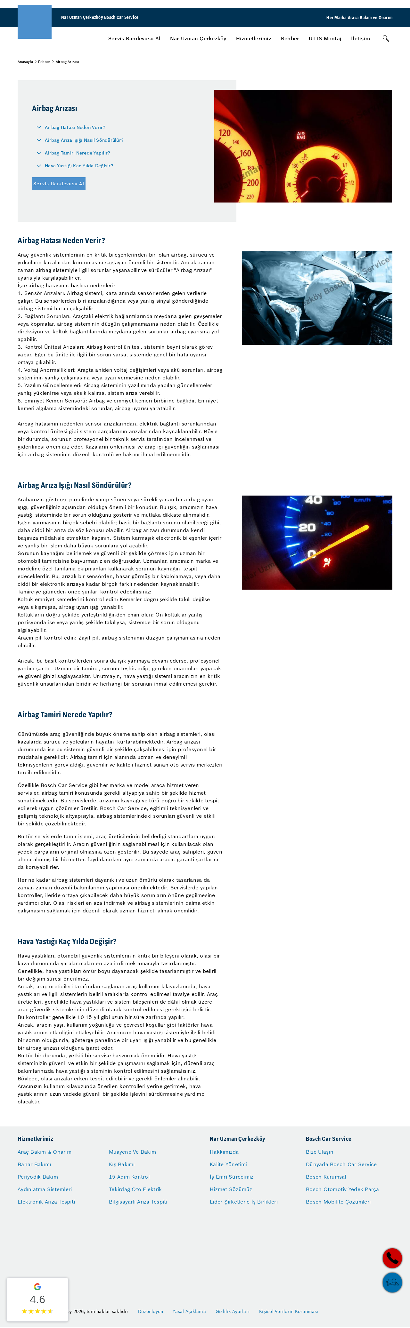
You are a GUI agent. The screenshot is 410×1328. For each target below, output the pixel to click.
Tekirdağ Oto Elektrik (135, 1189)
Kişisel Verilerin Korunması (288, 1311)
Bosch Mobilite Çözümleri (338, 1201)
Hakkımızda (224, 1152)
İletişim (360, 38)
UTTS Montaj (325, 38)
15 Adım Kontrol (129, 1176)
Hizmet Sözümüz (231, 1189)
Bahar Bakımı (34, 1164)
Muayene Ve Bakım (132, 1152)
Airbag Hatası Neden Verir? (75, 127)
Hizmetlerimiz (253, 38)
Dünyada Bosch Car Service (341, 1164)
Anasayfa (25, 62)
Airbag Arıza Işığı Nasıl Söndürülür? (84, 140)
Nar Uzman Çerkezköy (198, 38)
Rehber (290, 38)
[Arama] (386, 38)
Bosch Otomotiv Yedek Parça (342, 1189)
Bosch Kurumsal (326, 1176)
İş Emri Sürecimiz (231, 1176)
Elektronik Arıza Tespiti (46, 1201)
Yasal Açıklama (189, 1311)
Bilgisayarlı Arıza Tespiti (138, 1201)
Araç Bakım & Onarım (44, 1152)
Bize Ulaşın (319, 1152)
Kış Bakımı (122, 1164)
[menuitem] (134, 38)
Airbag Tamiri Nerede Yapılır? (77, 153)
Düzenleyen (150, 1311)
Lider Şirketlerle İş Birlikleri (244, 1201)
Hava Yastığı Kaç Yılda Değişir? (79, 166)
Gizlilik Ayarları (233, 1311)
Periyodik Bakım (38, 1176)
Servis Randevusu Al (134, 38)
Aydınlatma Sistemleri (45, 1189)
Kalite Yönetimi (228, 1164)
